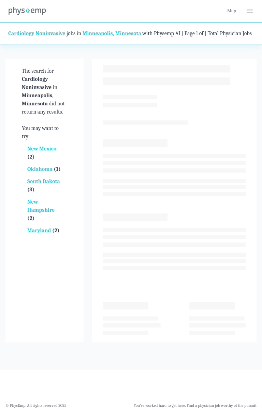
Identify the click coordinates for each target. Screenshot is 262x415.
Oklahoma (40, 169)
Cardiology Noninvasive (36, 33)
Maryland (39, 230)
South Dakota (43, 181)
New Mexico (41, 149)
